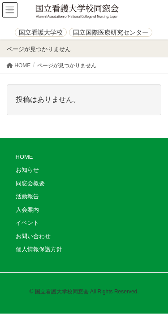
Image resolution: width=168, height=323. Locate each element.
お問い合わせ (33, 236)
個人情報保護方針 (39, 249)
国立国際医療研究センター (110, 32)
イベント (27, 222)
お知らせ (27, 169)
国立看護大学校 (41, 32)
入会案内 (27, 209)
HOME (24, 156)
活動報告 (27, 196)
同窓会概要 (30, 183)
